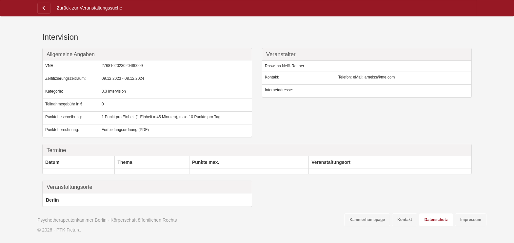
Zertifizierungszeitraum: (65, 78)
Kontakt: (272, 77)
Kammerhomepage (367, 219)
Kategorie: (54, 91)
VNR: (49, 65)
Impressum (470, 219)
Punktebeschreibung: (63, 117)
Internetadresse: (279, 90)
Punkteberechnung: (62, 129)
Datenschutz (436, 219)
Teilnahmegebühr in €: (64, 104)
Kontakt (404, 219)
